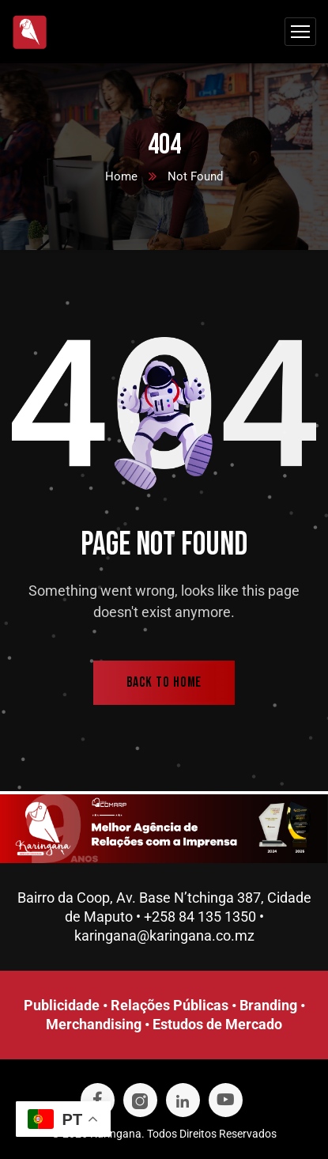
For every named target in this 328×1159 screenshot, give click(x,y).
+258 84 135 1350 (200, 916)
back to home (164, 682)
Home (121, 176)
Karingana (115, 1133)
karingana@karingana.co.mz (164, 935)
